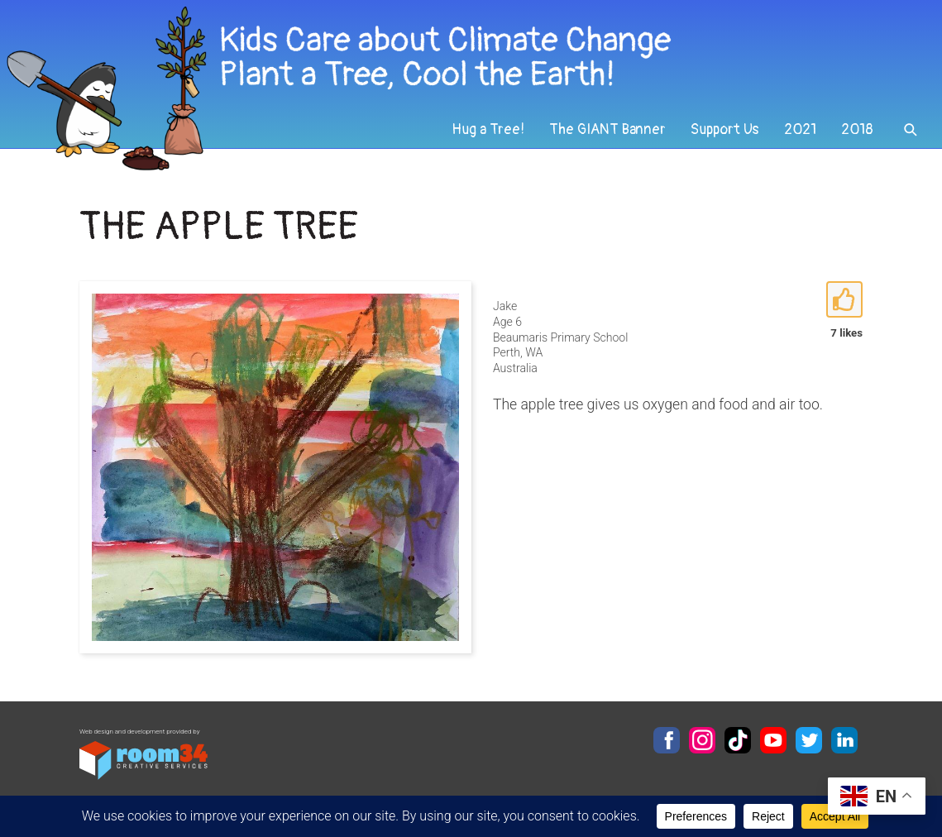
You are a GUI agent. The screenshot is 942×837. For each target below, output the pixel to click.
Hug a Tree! (488, 129)
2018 (857, 129)
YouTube (773, 740)
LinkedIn (844, 740)
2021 (800, 129)
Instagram (702, 740)
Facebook (666, 740)
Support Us (725, 129)
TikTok (737, 740)
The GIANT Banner (607, 129)
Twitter (809, 740)
